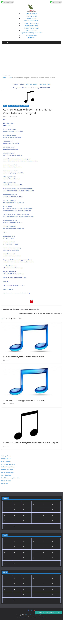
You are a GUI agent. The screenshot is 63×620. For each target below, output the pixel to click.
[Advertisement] (31, 56)
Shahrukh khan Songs (31, 26)
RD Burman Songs (31, 18)
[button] (4, 42)
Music (5, 105)
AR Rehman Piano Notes (31, 21)
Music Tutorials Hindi (14, 105)
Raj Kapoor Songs (31, 35)
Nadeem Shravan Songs (31, 23)
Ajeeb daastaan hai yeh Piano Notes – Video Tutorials (23, 357)
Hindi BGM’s (31, 37)
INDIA (49, 84)
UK (31, 84)
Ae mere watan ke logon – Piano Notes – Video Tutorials (20, 309)
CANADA (35, 84)
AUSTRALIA (42, 84)
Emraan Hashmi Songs (31, 28)
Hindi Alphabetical (31, 14)
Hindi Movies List (31, 16)
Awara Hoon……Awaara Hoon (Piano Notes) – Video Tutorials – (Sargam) (30, 443)
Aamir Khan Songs (31, 30)
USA (27, 84)
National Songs (24, 105)
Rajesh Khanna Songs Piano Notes (31, 33)
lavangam (15, 116)
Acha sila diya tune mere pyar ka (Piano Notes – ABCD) (24, 400)
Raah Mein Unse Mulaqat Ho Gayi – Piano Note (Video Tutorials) (40, 313)
